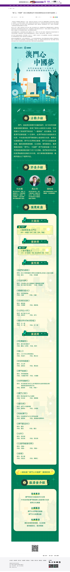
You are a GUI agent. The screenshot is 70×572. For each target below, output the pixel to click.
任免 (52, 5)
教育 (42, 5)
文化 (38, 5)
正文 (13, 8)
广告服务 (32, 560)
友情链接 (44, 560)
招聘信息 (40, 560)
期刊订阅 (36, 560)
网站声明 (15, 560)
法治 (35, 5)
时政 (14, 5)
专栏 (21, 5)
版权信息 (27, 560)
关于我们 (11, 560)
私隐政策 (23, 560)
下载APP (55, 1)
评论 (24, 5)
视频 (17, 5)
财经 (28, 5)
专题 (59, 5)
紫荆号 (56, 5)
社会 (49, 5)
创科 (31, 5)
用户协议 (19, 560)
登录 (52, 1)
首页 (10, 5)
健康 (45, 5)
